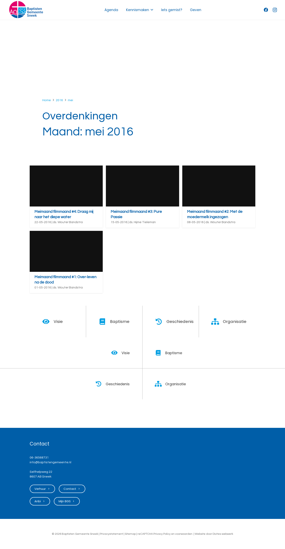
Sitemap (130, 534)
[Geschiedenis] (160, 321)
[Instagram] (274, 10)
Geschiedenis (180, 321)
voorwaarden (183, 534)
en (173, 534)
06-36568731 (39, 457)
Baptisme (119, 321)
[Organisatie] (217, 321)
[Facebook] (266, 10)
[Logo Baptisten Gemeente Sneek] (26, 10)
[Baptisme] (104, 321)
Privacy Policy (162, 534)
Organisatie (234, 321)
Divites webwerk (223, 534)
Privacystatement (111, 534)
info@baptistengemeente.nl (50, 462)
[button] (152, 10)
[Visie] (48, 321)
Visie (58, 321)
